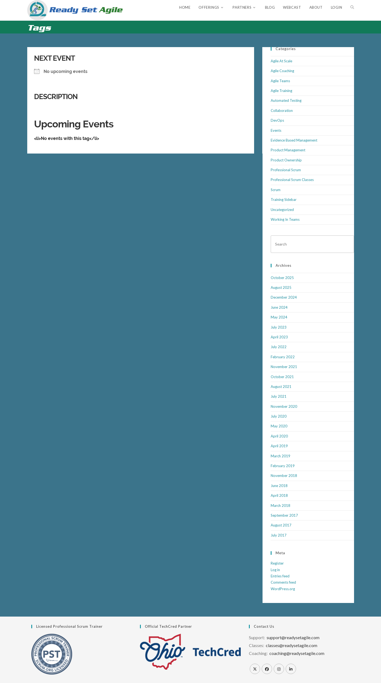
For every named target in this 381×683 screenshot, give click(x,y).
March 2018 (280, 505)
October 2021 (282, 377)
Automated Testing (286, 100)
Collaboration (282, 110)
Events (276, 130)
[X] (255, 669)
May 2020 (279, 426)
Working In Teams (285, 219)
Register (277, 563)
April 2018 (279, 495)
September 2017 (284, 515)
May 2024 (279, 317)
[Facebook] (267, 669)
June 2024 (279, 307)
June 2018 (279, 485)
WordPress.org (283, 589)
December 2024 (284, 297)
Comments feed (283, 582)
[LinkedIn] (291, 669)
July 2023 (278, 327)
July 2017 (278, 535)
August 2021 (281, 386)
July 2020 (278, 416)
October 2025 (282, 277)
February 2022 (283, 357)
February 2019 (283, 466)
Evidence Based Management (294, 140)
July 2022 (278, 347)
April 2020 (279, 436)
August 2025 (281, 287)
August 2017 (281, 525)
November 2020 (284, 406)
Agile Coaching (282, 71)
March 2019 (280, 456)
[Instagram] (279, 669)
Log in (275, 570)
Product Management (288, 150)
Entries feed (280, 576)
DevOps (277, 120)
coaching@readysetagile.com (296, 653)
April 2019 (279, 446)
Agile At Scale (281, 61)
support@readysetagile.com (293, 637)
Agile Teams (280, 81)
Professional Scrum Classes (292, 179)
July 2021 (278, 396)
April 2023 (279, 337)
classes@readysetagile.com (291, 645)
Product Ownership (286, 160)
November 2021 (284, 367)
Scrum (276, 190)
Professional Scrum (286, 170)
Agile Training (281, 90)
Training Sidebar (284, 199)
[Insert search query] (312, 244)
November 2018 (284, 475)
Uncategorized (282, 209)
